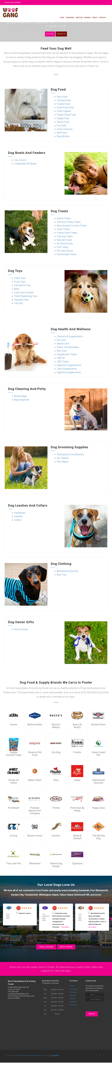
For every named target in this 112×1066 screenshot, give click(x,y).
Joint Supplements (67, 369)
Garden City (17, 895)
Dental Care (63, 344)
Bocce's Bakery (56, 726)
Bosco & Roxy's (77, 726)
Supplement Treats (67, 354)
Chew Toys (20, 278)
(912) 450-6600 (13, 995)
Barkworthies (34, 724)
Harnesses (19, 513)
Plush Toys (19, 282)
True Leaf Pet (13, 863)
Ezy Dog (56, 752)
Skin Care (62, 351)
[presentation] (97, 1009)
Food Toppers (64, 111)
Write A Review (66, 947)
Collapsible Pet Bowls (25, 164)
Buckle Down (98, 724)
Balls (16, 289)
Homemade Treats (66, 254)
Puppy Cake (98, 808)
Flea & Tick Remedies (68, 347)
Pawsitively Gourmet (98, 781)
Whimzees (34, 863)
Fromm (77, 752)
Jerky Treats (63, 229)
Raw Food (62, 97)
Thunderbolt (31, 895)
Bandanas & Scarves (67, 571)
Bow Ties (61, 575)
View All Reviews (46, 947)
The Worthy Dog (98, 837)
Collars (18, 520)
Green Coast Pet (98, 754)
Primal (56, 808)
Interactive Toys (22, 285)
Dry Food (61, 125)
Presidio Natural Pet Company (35, 811)
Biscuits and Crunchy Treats (71, 226)
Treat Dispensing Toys (25, 296)
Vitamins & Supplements (70, 336)
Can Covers (20, 160)
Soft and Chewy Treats (69, 222)
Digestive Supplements (69, 372)
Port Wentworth (99, 890)
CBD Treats (63, 362)
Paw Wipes (62, 462)
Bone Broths (63, 136)
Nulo (56, 780)
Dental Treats (64, 218)
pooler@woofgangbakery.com (18, 997)
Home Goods (21, 629)
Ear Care (61, 340)
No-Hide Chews (65, 251)
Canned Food (64, 100)
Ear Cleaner (63, 458)
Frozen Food (63, 104)
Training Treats (65, 236)
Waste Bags (20, 396)
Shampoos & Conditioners (70, 454)
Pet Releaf (13, 808)
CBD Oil (61, 358)
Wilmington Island (48, 895)
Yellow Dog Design (56, 865)
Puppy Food (63, 118)
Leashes (18, 516)
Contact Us (63, 34)
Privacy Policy (25, 1059)
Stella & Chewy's (77, 837)
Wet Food (62, 133)
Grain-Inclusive (65, 129)
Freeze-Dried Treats (67, 233)
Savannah (83, 890)
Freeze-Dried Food (66, 115)
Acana (13, 724)
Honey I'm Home (13, 781)
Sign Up (91, 1017)
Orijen (77, 780)
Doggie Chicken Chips (13, 754)
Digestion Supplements (69, 365)
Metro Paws (34, 780)
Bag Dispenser (21, 400)
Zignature (77, 863)
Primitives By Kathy (77, 809)
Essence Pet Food (35, 754)
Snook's (56, 836)
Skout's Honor (34, 836)
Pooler (45, 890)
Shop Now (47, 34)
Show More (65, 927)
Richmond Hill (81, 895)
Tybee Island (66, 895)
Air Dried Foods (65, 243)
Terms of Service (36, 1059)
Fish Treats (62, 247)
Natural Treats (64, 240)
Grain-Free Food (65, 107)
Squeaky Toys (21, 300)
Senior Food (63, 122)
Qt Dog (13, 836)
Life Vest (18, 303)
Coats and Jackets (24, 292)
